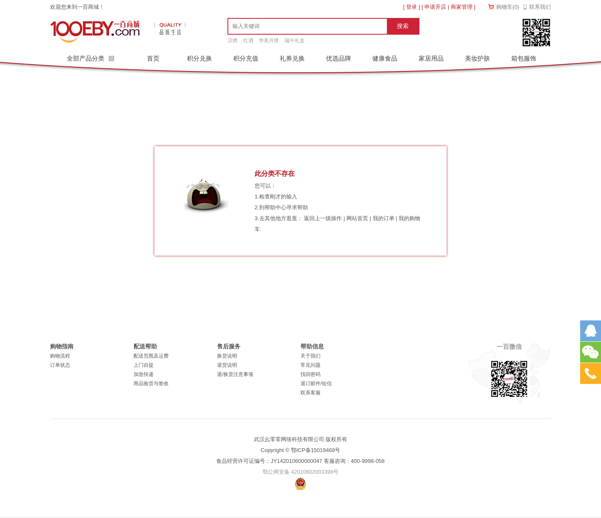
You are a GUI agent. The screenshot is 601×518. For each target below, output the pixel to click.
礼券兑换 (292, 58)
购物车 (507, 7)
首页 (153, 58)
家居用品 (431, 58)
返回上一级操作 (323, 218)
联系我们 (540, 7)
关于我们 (310, 356)
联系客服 (310, 393)
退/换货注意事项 (235, 374)
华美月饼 (269, 40)
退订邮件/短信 (316, 383)
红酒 (248, 40)
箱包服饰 (523, 58)
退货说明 (227, 365)
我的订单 (383, 218)
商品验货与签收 (151, 383)
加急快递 (144, 374)
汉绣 (232, 40)
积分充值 (245, 58)
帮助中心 (275, 207)
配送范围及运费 (151, 356)
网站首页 (357, 218)
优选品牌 (338, 58)
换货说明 (227, 356)
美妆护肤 (477, 58)
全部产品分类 (86, 58)
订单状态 (60, 365)
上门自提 (144, 365)
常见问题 (310, 365)
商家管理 (461, 7)
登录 (411, 7)
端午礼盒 (295, 40)
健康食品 (384, 58)
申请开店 (435, 7)
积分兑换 (199, 58)
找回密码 (310, 374)
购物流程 (60, 356)
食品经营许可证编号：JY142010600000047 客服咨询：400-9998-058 (300, 461)
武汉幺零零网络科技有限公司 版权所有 (301, 439)
